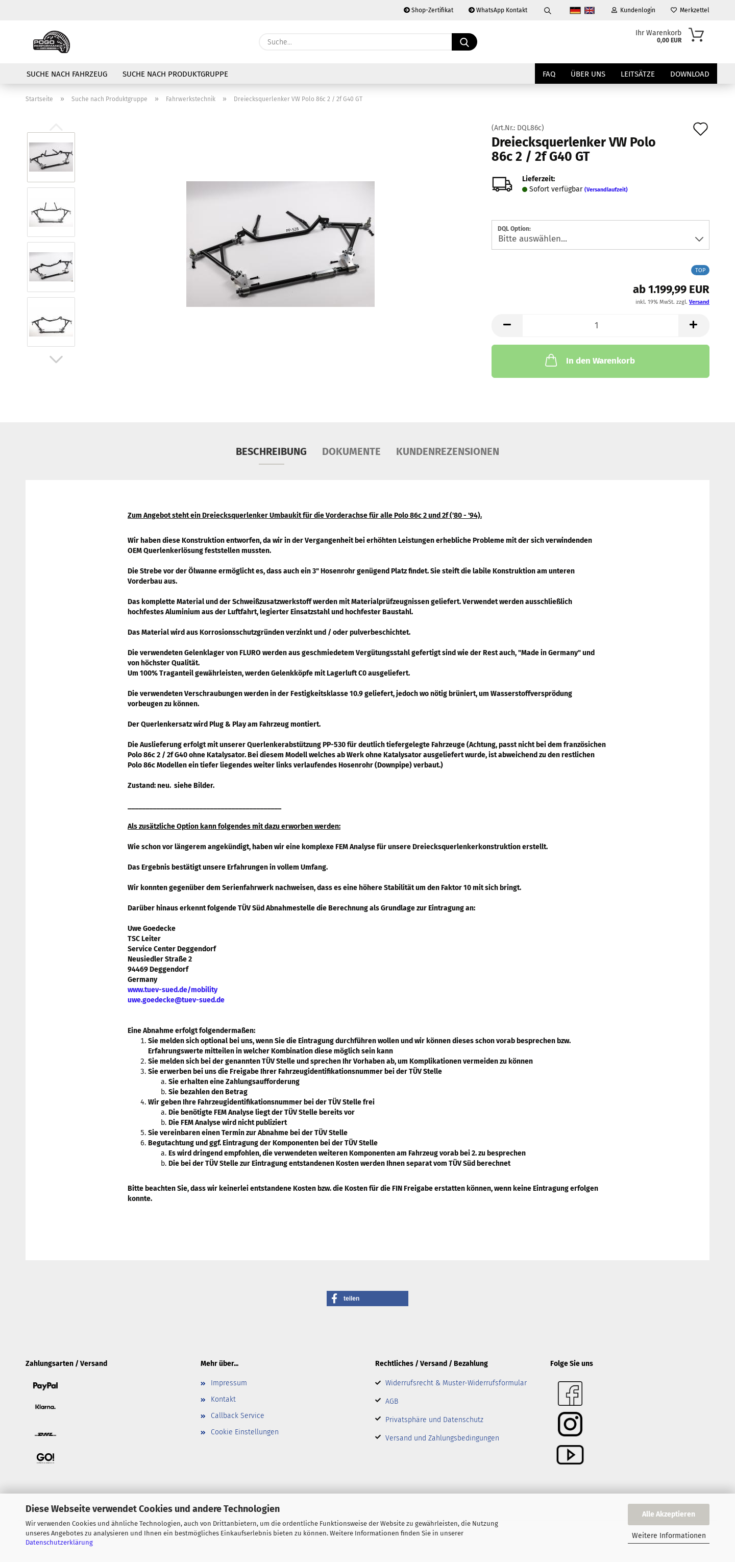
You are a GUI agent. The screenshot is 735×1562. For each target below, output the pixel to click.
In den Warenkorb (589, 360)
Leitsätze (638, 74)
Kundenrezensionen (447, 451)
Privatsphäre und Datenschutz (434, 1419)
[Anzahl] (600, 325)
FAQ (549, 74)
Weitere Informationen (669, 1535)
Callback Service (237, 1415)
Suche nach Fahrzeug (67, 74)
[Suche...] (464, 42)
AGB (391, 1401)
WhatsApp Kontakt (498, 10)
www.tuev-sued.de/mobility (172, 990)
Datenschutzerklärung (59, 1542)
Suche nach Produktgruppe (175, 74)
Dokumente (351, 451)
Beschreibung (271, 451)
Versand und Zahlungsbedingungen (442, 1438)
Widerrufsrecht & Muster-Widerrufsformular (456, 1383)
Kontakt (223, 1399)
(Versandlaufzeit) (606, 189)
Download (689, 74)
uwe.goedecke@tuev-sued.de (176, 1000)
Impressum (229, 1383)
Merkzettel (690, 10)
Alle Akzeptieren (668, 1514)
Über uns (588, 74)
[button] (56, 359)
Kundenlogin (633, 10)
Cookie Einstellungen (245, 1432)
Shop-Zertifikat (428, 10)
